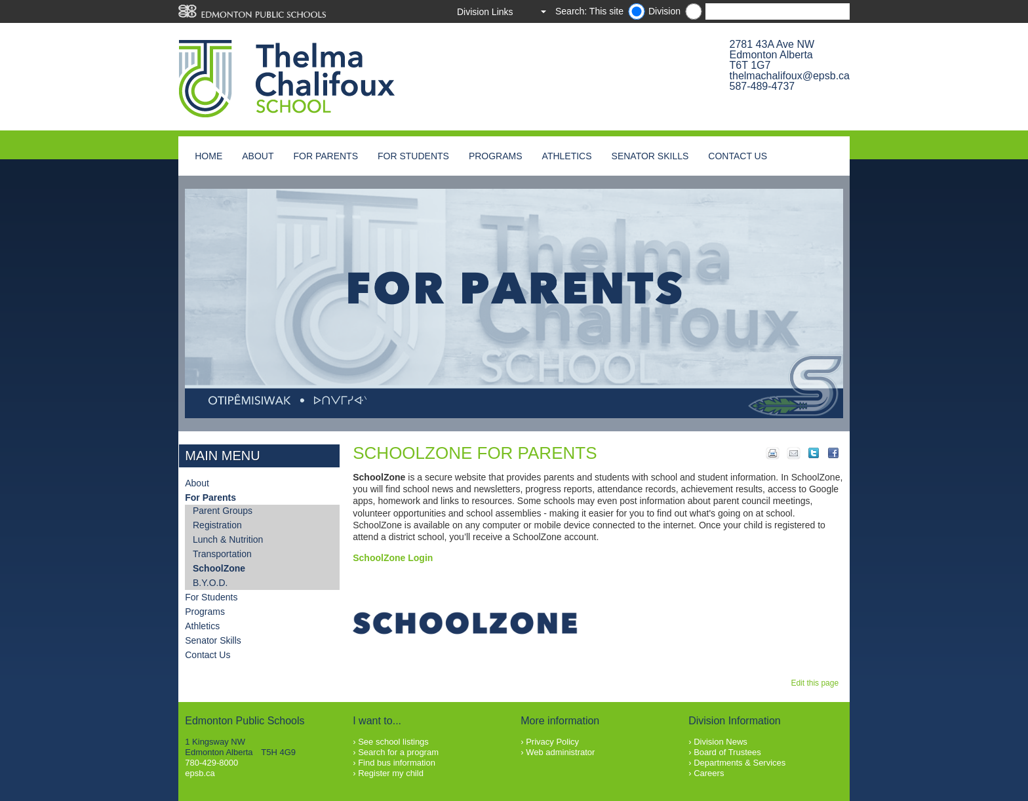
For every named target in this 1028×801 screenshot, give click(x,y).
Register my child (391, 773)
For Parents (325, 156)
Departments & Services (739, 763)
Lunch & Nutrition (228, 539)
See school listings (393, 742)
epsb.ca (200, 773)
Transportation (222, 554)
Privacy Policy (552, 742)
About (257, 156)
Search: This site (589, 11)
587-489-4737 (762, 86)
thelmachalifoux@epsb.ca (790, 75)
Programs (496, 156)
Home (208, 156)
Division (664, 11)
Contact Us (737, 156)
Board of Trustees (727, 752)
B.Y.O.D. (210, 582)
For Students (413, 156)
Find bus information (396, 763)
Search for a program (398, 752)
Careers (709, 773)
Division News (720, 742)
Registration (217, 525)
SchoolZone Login (393, 558)
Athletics (567, 156)
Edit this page (816, 683)
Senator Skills (650, 156)
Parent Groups (222, 510)
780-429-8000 (211, 763)
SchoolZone (219, 568)
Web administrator (560, 752)
